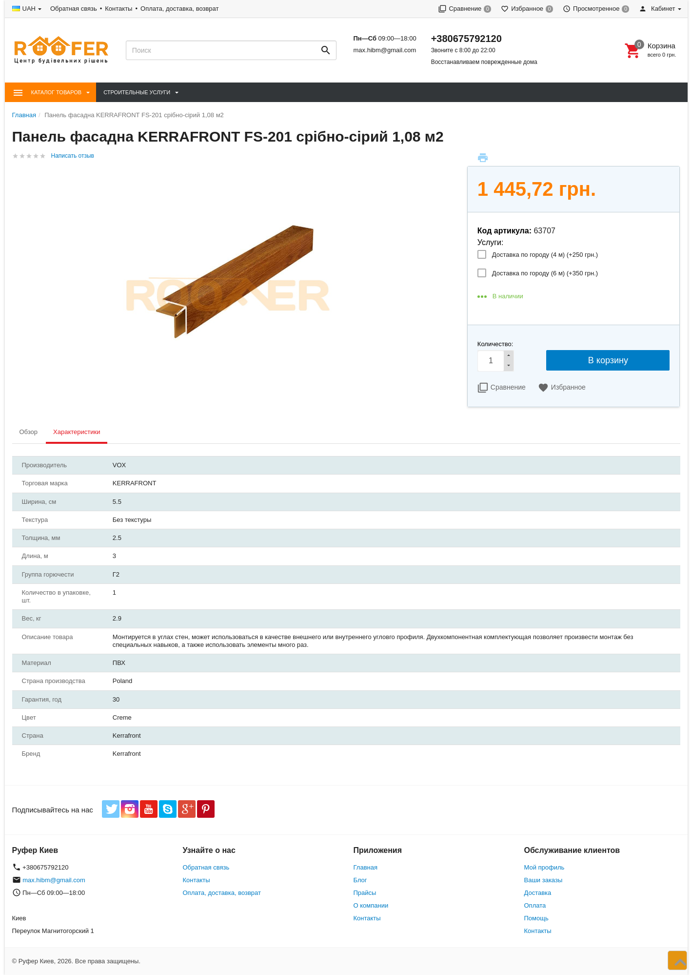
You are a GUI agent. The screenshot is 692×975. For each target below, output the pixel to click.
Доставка (538, 892)
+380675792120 (466, 38)
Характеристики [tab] (76, 432)
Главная (365, 867)
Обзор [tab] (29, 432)
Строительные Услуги (136, 92)
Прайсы (365, 892)
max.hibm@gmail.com (384, 50)
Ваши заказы (543, 880)
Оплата (535, 905)
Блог (360, 880)
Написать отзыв (72, 155)
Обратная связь (73, 8)
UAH (29, 8)
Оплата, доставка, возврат (179, 8)
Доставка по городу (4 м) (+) (545, 254)
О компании (371, 905)
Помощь (536, 918)
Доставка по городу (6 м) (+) (545, 273)
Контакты (118, 8)
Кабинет (657, 8)
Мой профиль (544, 867)
